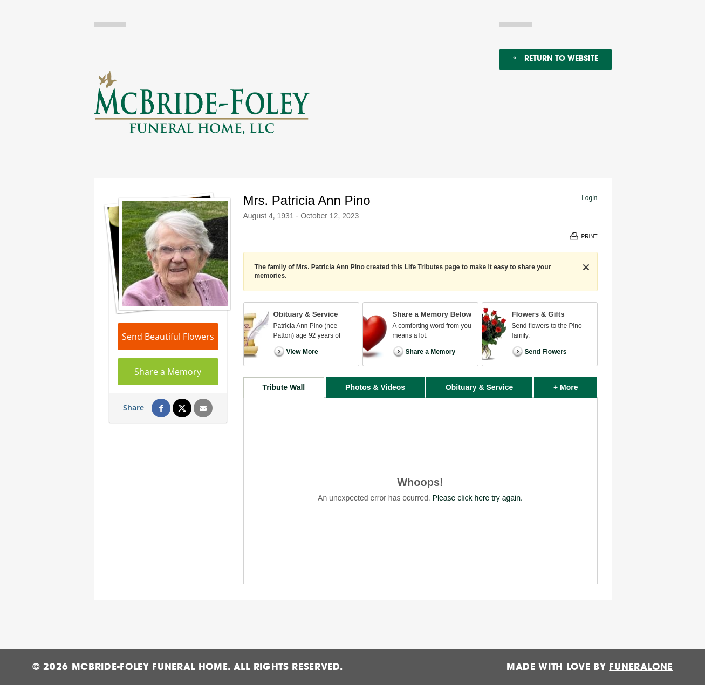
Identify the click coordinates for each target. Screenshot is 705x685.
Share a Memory (167, 372)
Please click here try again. (478, 498)
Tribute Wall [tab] (283, 387)
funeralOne (641, 667)
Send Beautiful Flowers (168, 336)
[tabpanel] (420, 490)
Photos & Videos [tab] (375, 387)
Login (589, 198)
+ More (575, 384)
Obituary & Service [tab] (479, 387)
